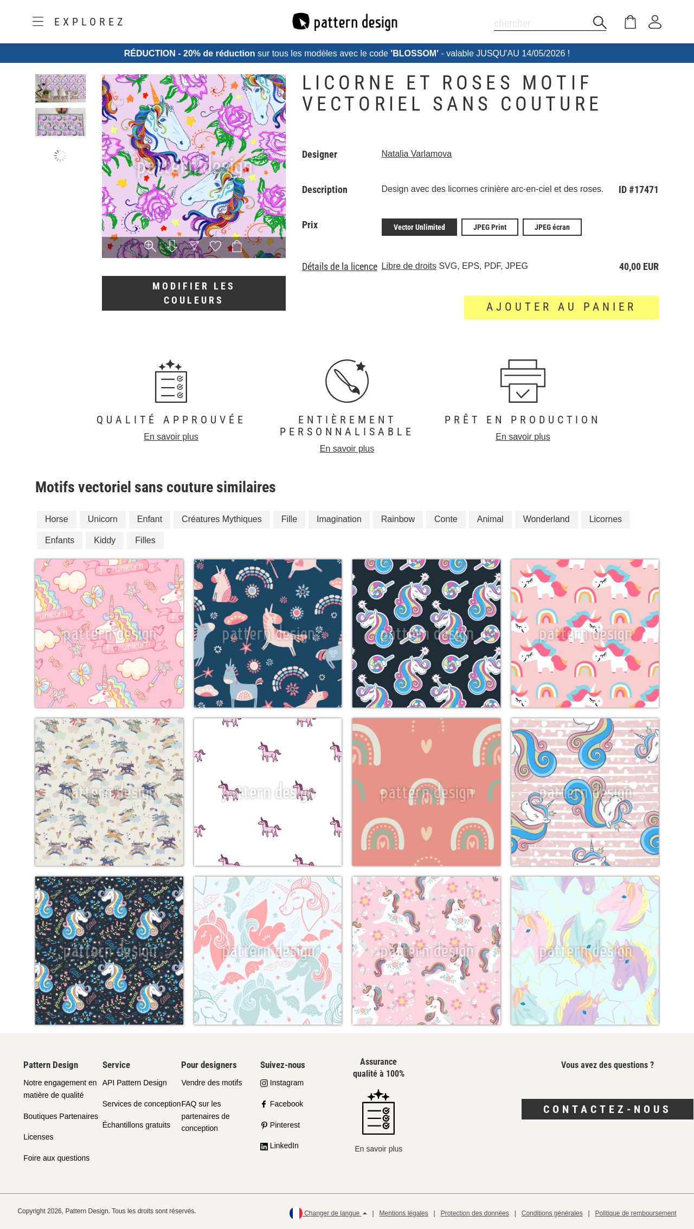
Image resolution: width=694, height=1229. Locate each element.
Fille (289, 519)
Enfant (149, 519)
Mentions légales (404, 1213)
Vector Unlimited (419, 227)
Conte (446, 519)
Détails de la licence (339, 266)
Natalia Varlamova (417, 153)
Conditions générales (552, 1213)
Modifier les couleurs (193, 293)
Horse (56, 519)
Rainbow (398, 519)
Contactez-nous (607, 1109)
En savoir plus (171, 436)
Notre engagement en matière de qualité (60, 1088)
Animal (490, 519)
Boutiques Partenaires (60, 1116)
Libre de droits (409, 266)
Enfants (59, 540)
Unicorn (103, 519)
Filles (145, 540)
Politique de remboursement (636, 1213)
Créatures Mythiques (222, 519)
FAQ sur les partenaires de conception (205, 1116)
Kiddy (104, 540)
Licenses (38, 1137)
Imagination (339, 519)
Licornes (605, 519)
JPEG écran (552, 227)
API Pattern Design (134, 1082)
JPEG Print (489, 227)
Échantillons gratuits (136, 1125)
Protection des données (475, 1213)
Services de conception (141, 1103)
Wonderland (546, 519)
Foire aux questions (56, 1158)
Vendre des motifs (211, 1082)
